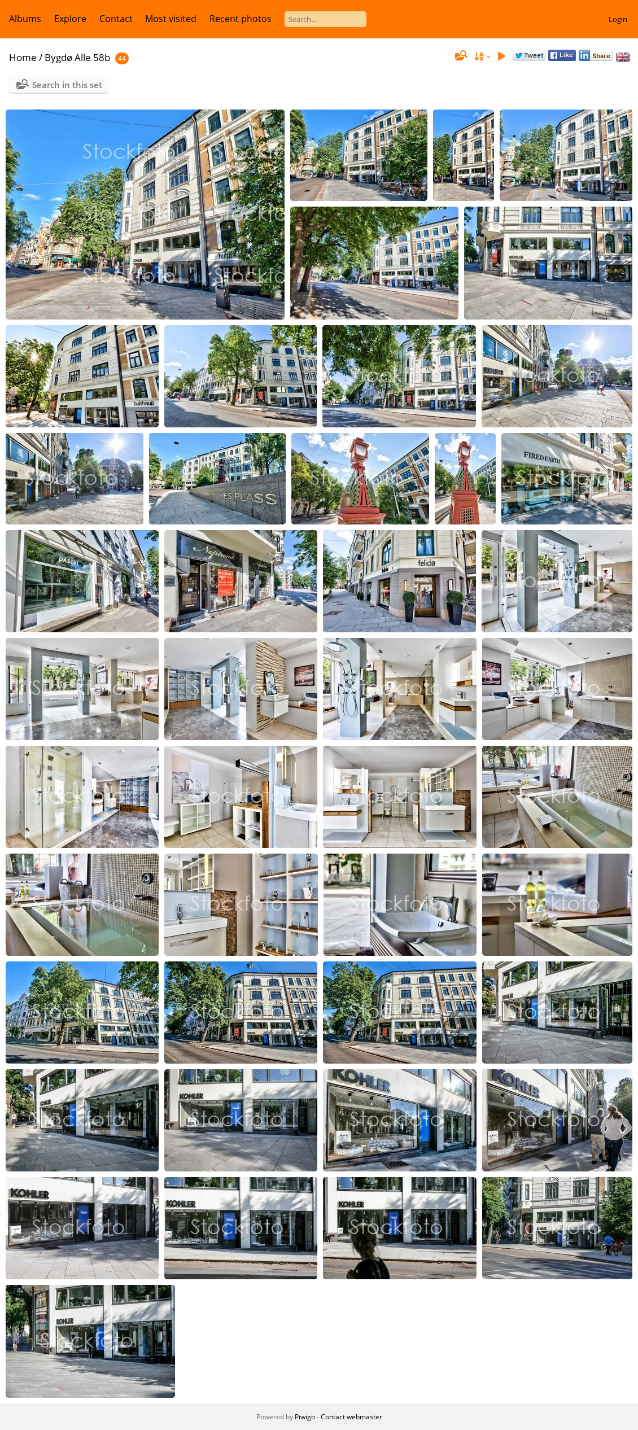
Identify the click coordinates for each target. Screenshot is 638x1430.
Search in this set (67, 84)
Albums (25, 18)
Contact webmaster (351, 1417)
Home (23, 57)
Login (618, 19)
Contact (116, 18)
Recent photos (240, 18)
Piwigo (305, 1417)
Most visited (170, 18)
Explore (70, 18)
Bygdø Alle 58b (77, 57)
